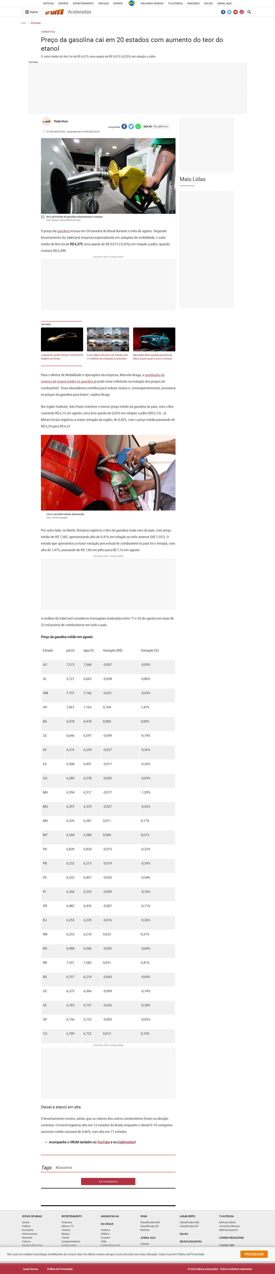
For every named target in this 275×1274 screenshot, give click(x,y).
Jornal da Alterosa (229, 1226)
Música (65, 1233)
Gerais (25, 1222)
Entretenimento (83, 3)
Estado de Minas (32, 1216)
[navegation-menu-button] (31, 12)
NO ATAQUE (107, 1224)
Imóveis (118, 3)
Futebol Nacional (110, 1245)
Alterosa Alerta (227, 1222)
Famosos (66, 1222)
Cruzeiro (105, 1237)
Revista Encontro (191, 1241)
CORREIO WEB (226, 1245)
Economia (27, 1230)
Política (26, 1226)
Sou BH (208, 3)
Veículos (103, 3)
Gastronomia (68, 1245)
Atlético (105, 1233)
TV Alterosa (175, 3)
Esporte (63, 3)
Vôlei (103, 1241)
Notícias (48, 3)
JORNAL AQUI (224, 3)
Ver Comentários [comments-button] (108, 1181)
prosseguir (254, 1254)
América (105, 1230)
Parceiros (193, 3)
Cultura (26, 1241)
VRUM (143, 1216)
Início (23, 22)
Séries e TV (67, 1226)
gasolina (63, 231)
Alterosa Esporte (228, 1230)
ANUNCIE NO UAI (110, 1216)
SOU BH (184, 1234)
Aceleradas (36, 22)
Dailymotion (126, 1142)
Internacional (29, 1233)
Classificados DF (149, 1226)
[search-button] (249, 12)
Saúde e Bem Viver (32, 1245)
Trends (65, 1237)
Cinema (65, 1230)
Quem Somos (30, 1269)
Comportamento (70, 1241)
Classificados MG (150, 1222)
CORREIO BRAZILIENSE (231, 1237)
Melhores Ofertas (152, 3)
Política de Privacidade (60, 1269)
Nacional (27, 1237)
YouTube (103, 1142)
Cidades (144, 1243)
